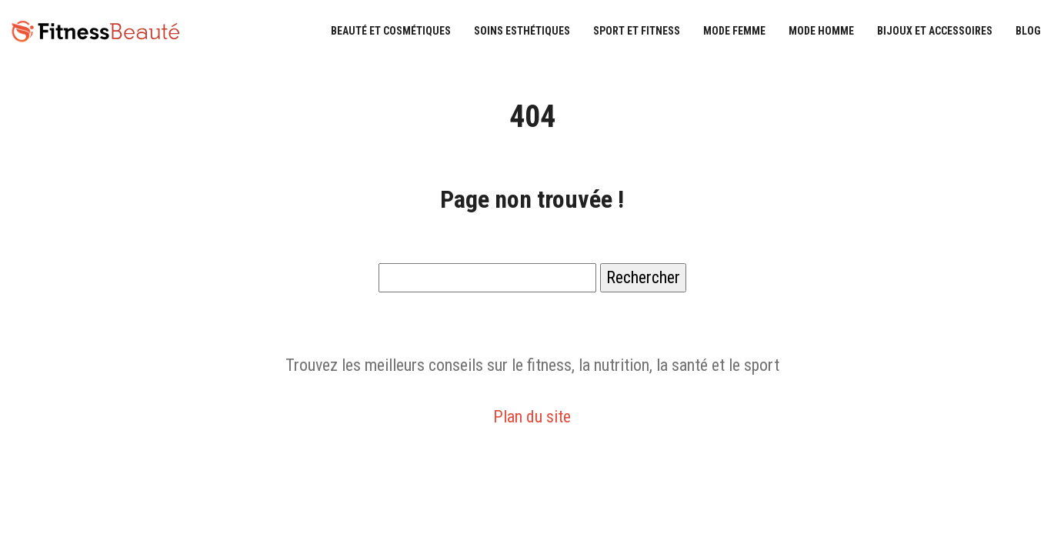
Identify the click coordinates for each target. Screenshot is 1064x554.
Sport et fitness (636, 31)
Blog (1028, 31)
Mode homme (821, 31)
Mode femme (734, 31)
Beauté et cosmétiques (391, 31)
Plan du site (532, 416)
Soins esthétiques (522, 31)
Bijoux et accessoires (934, 31)
